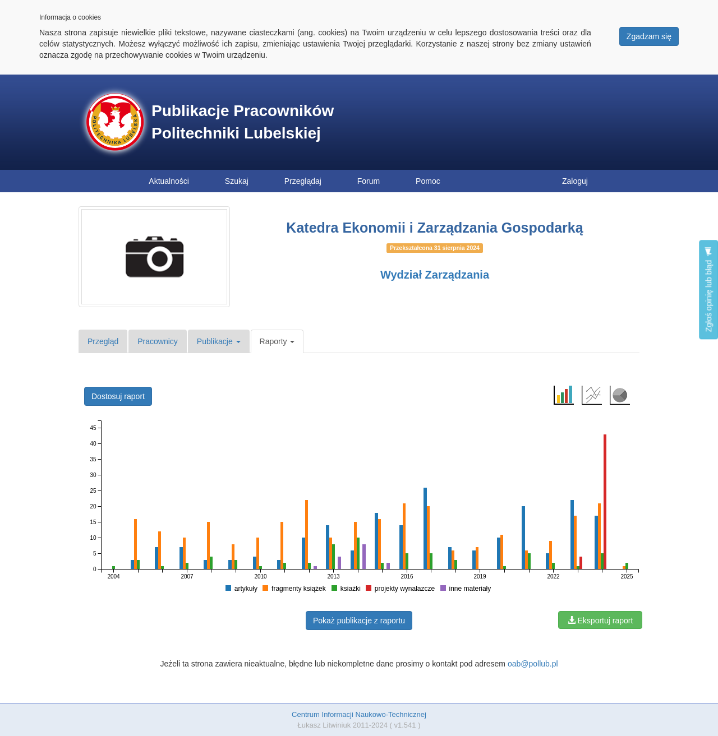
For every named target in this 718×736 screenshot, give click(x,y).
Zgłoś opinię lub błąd (708, 289)
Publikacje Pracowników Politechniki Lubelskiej (242, 122)
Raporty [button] (277, 341)
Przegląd (103, 341)
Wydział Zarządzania (434, 275)
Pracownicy (157, 341)
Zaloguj (575, 181)
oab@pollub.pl (533, 663)
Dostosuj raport (118, 396)
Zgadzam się (649, 36)
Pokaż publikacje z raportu (359, 620)
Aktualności (169, 181)
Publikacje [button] (219, 341)
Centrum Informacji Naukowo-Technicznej (359, 714)
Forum (368, 181)
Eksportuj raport (600, 620)
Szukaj (236, 181)
